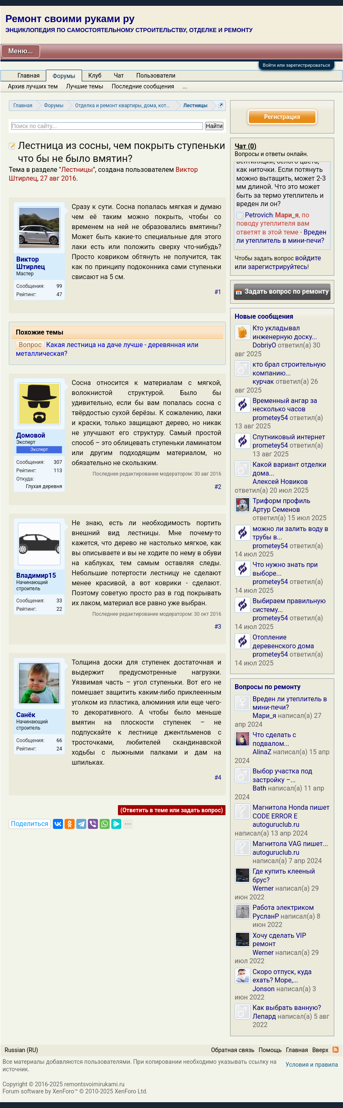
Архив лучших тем (33, 86)
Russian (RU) (21, 1050)
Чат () (245, 146)
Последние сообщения (143, 86)
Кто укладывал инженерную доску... (285, 332)
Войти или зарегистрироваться (296, 65)
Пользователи (155, 75)
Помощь (270, 1050)
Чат (119, 75)
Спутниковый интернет (289, 437)
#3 (218, 626)
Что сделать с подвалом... (274, 739)
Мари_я (264, 716)
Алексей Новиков (280, 482)
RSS (335, 1050)
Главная (29, 75)
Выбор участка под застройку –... (282, 775)
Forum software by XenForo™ (75, 1091)
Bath (259, 788)
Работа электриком (283, 908)
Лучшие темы (84, 86)
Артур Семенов (276, 510)
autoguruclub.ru (276, 824)
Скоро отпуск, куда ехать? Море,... (282, 976)
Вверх (320, 1050)
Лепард (264, 1016)
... (185, 86)
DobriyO (264, 345)
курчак (263, 381)
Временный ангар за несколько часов (285, 405)
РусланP (266, 916)
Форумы (64, 76)
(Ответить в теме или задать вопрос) (171, 810)
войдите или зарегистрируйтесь (278, 262)
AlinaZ (262, 752)
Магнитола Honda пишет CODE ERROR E (291, 811)
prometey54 (270, 418)
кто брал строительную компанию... (289, 368)
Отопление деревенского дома (283, 641)
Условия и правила (311, 1064)
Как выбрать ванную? (287, 1008)
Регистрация (282, 117)
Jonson (264, 989)
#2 (218, 486)
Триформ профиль (281, 501)
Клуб (94, 75)
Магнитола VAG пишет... (290, 844)
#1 (218, 292)
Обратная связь (232, 1050)
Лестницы (77, 170)
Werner (263, 888)
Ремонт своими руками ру (70, 18)
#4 (218, 777)
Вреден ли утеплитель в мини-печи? (281, 236)
